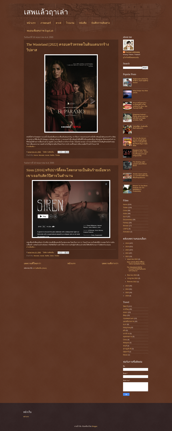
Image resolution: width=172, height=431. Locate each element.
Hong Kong (127, 327)
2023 (127, 286)
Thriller (57, 155)
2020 (127, 250)
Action (125, 213)
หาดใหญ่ (126, 309)
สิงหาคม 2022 (132, 282)
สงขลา (125, 312)
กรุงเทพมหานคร (128, 318)
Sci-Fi (125, 216)
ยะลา (125, 324)
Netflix (52, 155)
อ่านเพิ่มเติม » (30, 146)
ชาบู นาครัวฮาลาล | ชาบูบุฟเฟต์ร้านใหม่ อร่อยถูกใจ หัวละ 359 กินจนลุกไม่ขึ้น (140, 105)
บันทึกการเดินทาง (100, 23)
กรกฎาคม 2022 (132, 278)
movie (47, 155)
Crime (125, 210)
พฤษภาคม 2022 (132, 259)
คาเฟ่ (58, 23)
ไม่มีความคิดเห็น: (49, 152)
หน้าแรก (31, 23)
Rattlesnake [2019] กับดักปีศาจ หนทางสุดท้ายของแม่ (140, 80)
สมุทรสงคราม (127, 336)
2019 (127, 246)
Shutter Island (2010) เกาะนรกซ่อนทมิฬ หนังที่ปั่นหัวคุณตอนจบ (140, 175)
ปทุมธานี (126, 352)
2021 (127, 253)
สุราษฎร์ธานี (127, 349)
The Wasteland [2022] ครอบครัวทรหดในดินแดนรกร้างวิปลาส (136, 269)
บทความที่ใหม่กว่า (32, 263)
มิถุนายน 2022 (132, 275)
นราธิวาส (126, 333)
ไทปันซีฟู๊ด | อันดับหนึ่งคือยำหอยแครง (140, 127)
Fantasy (126, 223)
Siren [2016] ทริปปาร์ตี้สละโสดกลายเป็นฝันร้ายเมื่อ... (136, 263)
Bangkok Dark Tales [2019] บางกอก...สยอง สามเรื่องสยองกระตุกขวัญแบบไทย (140, 152)
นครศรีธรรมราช (128, 321)
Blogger (94, 426)
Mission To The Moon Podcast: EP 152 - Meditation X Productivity (140, 188)
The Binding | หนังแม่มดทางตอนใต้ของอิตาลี (140, 164)
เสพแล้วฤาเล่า (46, 12)
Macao (125, 355)
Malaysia (126, 343)
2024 (127, 289)
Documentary (127, 219)
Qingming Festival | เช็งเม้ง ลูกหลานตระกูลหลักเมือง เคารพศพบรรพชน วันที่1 (140, 117)
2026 (127, 296)
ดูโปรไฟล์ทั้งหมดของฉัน (131, 57)
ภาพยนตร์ (45, 23)
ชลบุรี (125, 346)
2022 (127, 256)
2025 (127, 292)
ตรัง (124, 330)
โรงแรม (70, 23)
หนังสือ (82, 23)
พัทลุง (125, 315)
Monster (41, 155)
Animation (126, 232)
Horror (36, 155)
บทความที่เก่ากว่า (110, 263)
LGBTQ (125, 229)
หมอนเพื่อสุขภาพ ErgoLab (40, 30)
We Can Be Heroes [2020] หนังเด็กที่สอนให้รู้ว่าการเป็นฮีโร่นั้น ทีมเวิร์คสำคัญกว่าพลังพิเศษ (140, 141)
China (125, 340)
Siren (52, 256)
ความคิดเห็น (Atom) (40, 268)
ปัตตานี (125, 306)
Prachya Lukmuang (132, 52)
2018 (127, 243)
